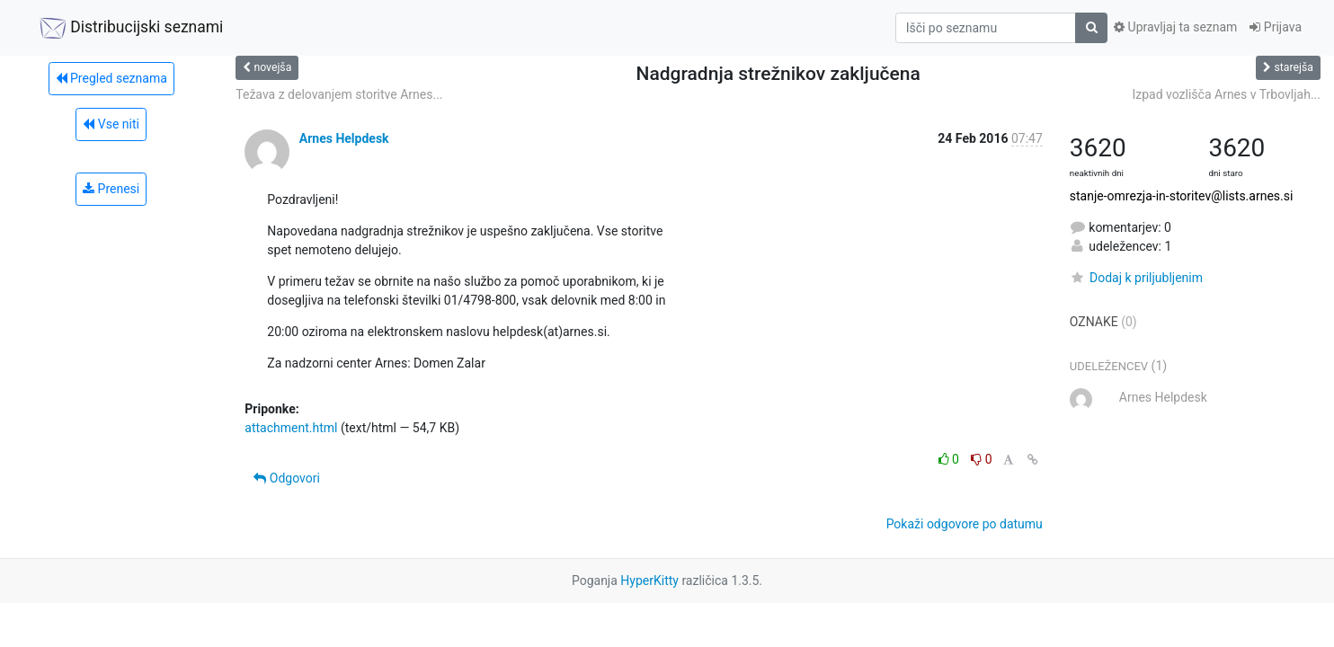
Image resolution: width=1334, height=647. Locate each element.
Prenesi (111, 189)
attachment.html (291, 428)
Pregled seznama (111, 78)
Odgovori (286, 478)
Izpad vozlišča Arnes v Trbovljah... (1226, 94)
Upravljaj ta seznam (1175, 27)
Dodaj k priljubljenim (1136, 277)
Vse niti (111, 124)
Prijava (1276, 27)
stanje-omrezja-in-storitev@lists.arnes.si (1182, 196)
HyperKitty (649, 580)
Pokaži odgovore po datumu (964, 524)
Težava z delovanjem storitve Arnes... (339, 94)
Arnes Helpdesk (344, 138)
